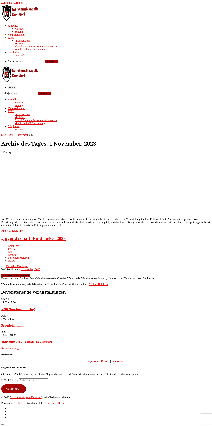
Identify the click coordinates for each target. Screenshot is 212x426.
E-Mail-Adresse (10, 380)
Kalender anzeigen (11, 348)
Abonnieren (13, 388)
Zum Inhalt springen (12, 2)
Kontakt (105, 361)
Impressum (93, 361)
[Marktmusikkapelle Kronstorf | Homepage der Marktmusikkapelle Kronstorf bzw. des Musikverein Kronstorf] (22, 20)
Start (3, 134)
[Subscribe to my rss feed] (8, 408)
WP (20, 403)
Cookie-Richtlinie (98, 284)
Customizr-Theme (55, 403)
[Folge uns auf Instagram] (8, 414)
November (22, 134)
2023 (11, 134)
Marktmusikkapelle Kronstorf (26, 397)
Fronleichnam (12, 325)
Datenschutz (118, 361)
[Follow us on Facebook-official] (8, 411)
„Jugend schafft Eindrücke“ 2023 (33, 238)
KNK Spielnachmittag (18, 309)
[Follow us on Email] (8, 417)
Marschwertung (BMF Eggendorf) (27, 342)
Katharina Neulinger (17, 266)
